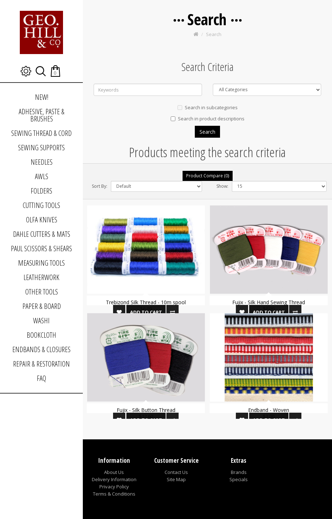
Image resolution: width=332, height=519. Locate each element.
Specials (238, 479)
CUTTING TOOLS (41, 205)
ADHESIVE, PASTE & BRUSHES (41, 115)
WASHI (41, 320)
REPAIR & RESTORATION (41, 364)
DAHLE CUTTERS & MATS (41, 234)
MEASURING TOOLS (41, 263)
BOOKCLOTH (41, 335)
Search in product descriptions (207, 118)
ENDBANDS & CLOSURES (41, 349)
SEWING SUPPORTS (41, 147)
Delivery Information (114, 479)
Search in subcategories (208, 107)
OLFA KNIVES (41, 220)
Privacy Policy (114, 486)
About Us (114, 472)
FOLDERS (41, 191)
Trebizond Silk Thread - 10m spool (146, 302)
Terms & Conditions (114, 494)
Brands (239, 472)
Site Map (176, 479)
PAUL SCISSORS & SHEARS (41, 248)
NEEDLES (42, 162)
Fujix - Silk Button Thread (146, 410)
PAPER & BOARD (41, 306)
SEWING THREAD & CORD (41, 133)
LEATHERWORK (41, 277)
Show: (222, 186)
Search (213, 34)
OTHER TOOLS (41, 292)
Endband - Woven (268, 410)
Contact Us (176, 472)
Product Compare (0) (207, 176)
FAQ (41, 378)
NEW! (41, 97)
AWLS (41, 176)
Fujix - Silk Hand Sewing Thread (268, 302)
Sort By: (99, 186)
